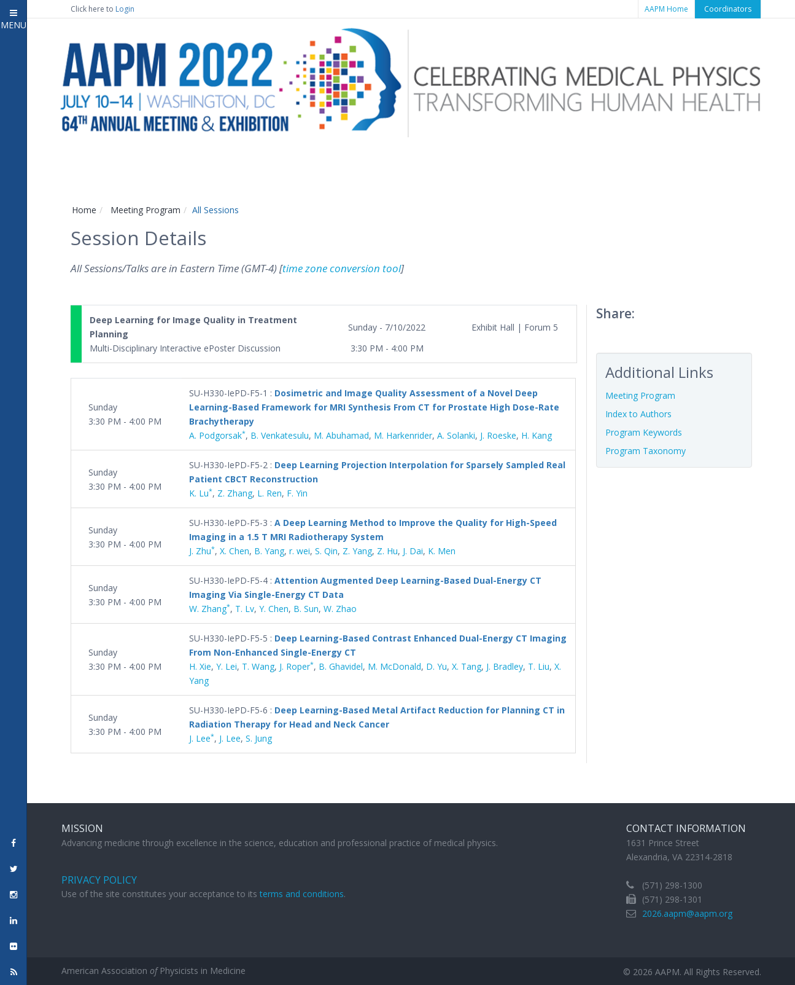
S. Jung (259, 738)
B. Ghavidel (341, 666)
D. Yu (436, 666)
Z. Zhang (234, 493)
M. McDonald (394, 666)
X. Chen (234, 551)
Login (124, 9)
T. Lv (244, 608)
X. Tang (466, 666)
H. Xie (200, 666)
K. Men (442, 551)
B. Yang (269, 551)
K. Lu (200, 493)
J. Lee (201, 738)
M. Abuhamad (341, 435)
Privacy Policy (99, 880)
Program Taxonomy (645, 451)
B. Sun (306, 608)
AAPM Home (666, 9)
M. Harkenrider (403, 435)
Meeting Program (145, 210)
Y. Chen (274, 608)
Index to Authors (638, 414)
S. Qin (326, 551)
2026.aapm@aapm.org (687, 913)
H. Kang (536, 435)
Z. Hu (387, 551)
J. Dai (413, 551)
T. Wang (258, 666)
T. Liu (538, 666)
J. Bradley (504, 666)
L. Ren (269, 493)
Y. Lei (226, 666)
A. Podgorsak (217, 435)
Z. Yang (357, 551)
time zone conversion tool (341, 268)
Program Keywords (643, 432)
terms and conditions (302, 894)
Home (84, 210)
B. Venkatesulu (279, 435)
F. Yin (297, 493)
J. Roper (296, 666)
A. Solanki (456, 435)
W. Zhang (209, 608)
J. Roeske (498, 435)
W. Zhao (340, 608)
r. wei (299, 551)
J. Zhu (202, 551)
